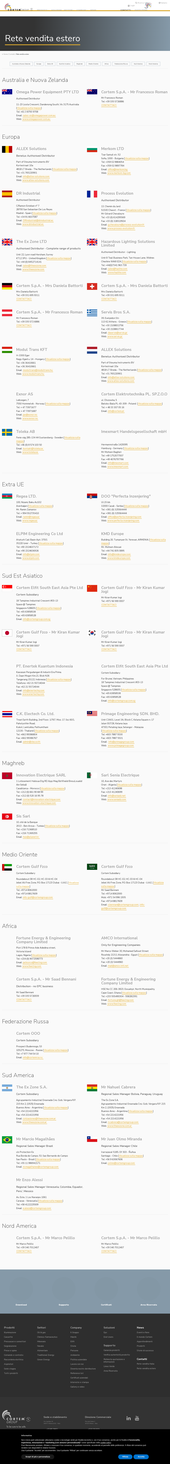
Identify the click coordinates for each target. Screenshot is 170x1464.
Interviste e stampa (79, 1383)
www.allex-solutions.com (35, 180)
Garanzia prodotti (112, 1350)
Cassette (8, 1337)
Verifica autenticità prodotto (117, 1355)
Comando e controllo (13, 1355)
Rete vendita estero (146, 1369)
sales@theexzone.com (34, 265)
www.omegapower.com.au (36, 119)
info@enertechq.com (33, 690)
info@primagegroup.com (121, 741)
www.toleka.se (30, 452)
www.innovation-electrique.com (39, 803)
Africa (107, 64)
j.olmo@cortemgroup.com (121, 1163)
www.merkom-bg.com (118, 173)
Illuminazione (10, 1332)
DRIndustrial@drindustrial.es (38, 220)
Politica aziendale (78, 1360)
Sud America (138, 64)
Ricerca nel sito (143, 2)
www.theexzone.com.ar (34, 1122)
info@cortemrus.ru (33, 1057)
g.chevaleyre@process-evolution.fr (126, 224)
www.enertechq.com (33, 694)
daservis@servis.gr (117, 332)
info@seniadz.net (117, 795)
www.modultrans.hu (33, 373)
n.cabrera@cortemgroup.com (123, 1122)
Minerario (41, 1341)
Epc (105, 1332)
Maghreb (79, 64)
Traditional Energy (45, 1355)
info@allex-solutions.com (36, 176)
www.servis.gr (114, 336)
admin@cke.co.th (31, 741)
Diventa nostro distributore (83, 1369)
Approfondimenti (144, 1341)
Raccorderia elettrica (13, 1360)
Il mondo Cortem (144, 1337)
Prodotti (42, 10)
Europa (39, 64)
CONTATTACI (108, 105)
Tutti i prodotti (11, 1373)
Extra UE (50, 64)
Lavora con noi (77, 1364)
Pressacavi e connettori (15, 1341)
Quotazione (141, 10)
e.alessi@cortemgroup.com (37, 1208)
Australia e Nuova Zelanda (21, 64)
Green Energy (43, 1360)
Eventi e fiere (143, 1332)
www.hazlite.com (117, 272)
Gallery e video (77, 1387)
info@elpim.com (31, 554)
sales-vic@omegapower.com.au (39, 115)
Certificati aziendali (79, 1378)
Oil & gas (41, 1332)
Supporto (109, 1346)
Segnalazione (10, 1346)
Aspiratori (8, 1364)
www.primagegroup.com (121, 745)
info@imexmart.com (118, 462)
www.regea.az (29, 520)
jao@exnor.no (30, 414)
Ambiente (75, 1355)
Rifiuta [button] (125, 1457)
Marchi (73, 1337)
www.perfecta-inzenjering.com (123, 520)
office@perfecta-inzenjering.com (124, 516)
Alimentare (42, 1351)
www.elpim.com (30, 558)
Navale (40, 1346)
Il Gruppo (74, 1332)
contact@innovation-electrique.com (41, 799)
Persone (74, 1351)
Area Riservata (111, 1371)
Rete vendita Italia (145, 1364)
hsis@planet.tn (31, 836)
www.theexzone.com (33, 269)
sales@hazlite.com (117, 268)
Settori (68, 10)
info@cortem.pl (116, 411)
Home (5, 54)
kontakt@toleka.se (33, 448)
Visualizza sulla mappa (29, 108)
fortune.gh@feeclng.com (120, 1000)
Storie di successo (145, 1351)
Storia (73, 1346)
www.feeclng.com (31, 966)
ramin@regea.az (31, 516)
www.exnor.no (30, 418)
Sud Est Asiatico (64, 64)
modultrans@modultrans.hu (38, 370)
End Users (108, 1337)
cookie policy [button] (105, 1443)
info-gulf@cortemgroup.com (38, 897)
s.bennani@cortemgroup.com (123, 904)
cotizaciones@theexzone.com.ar (39, 1118)
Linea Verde (109, 1367)
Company (81, 10)
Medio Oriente (93, 64)
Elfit (72, 1341)
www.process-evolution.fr (121, 228)
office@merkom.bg (117, 169)
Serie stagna (10, 1369)
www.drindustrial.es (32, 224)
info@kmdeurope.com (119, 554)
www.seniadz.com (116, 799)
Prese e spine (10, 1351)
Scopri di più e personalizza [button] (38, 1457)
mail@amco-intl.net (118, 965)
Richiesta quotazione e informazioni (114, 1361)
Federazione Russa (121, 64)
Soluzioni (57, 10)
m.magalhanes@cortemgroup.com (40, 1166)
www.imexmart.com (117, 466)
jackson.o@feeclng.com (35, 962)
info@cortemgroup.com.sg (36, 619)
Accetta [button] (141, 1457)
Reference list (77, 1373)
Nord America (153, 64)
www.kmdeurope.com (118, 558)
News (93, 10)
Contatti (125, 10)
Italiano (163, 2)
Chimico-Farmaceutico (47, 1337)
